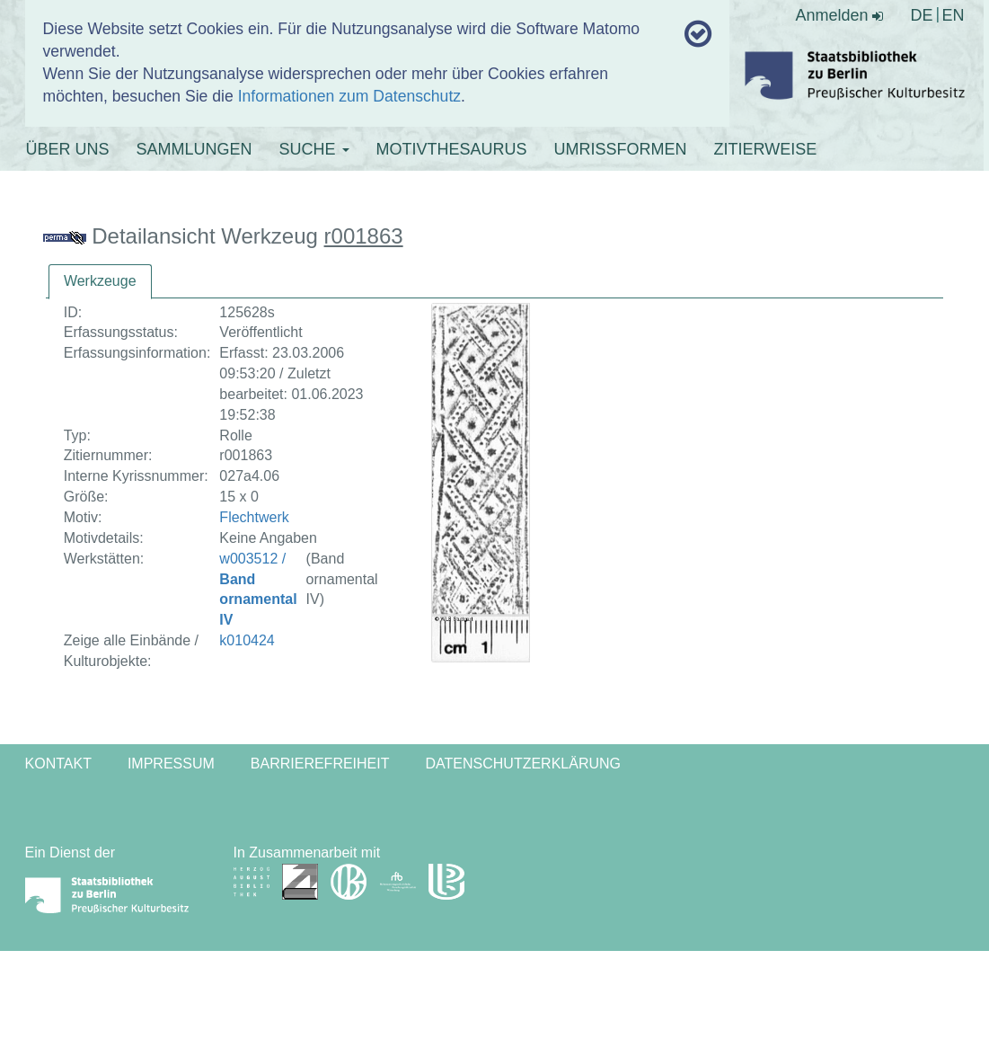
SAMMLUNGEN (194, 149)
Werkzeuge (100, 281)
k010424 (246, 640)
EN (952, 15)
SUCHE (314, 149)
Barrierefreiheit (320, 763)
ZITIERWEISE (765, 149)
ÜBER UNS (68, 149)
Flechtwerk (253, 517)
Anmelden (839, 15)
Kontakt (58, 763)
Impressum (171, 763)
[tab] (100, 281)
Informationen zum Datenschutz (349, 96)
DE (921, 15)
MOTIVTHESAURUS (451, 149)
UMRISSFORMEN (620, 149)
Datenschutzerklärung (524, 763)
